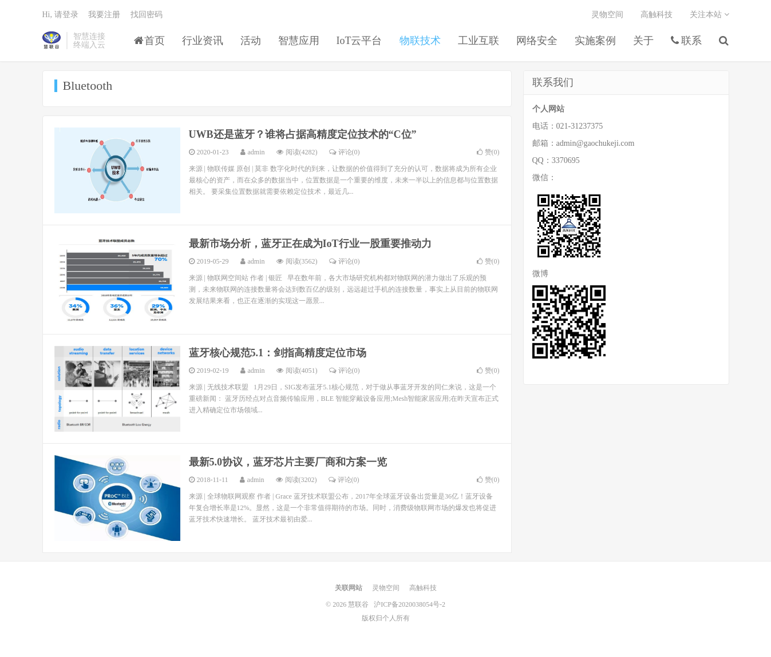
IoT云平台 (359, 40)
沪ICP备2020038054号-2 (409, 604)
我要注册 (104, 14)
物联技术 (420, 40)
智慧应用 (298, 40)
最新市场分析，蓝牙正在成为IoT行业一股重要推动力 (310, 243)
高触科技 (656, 14)
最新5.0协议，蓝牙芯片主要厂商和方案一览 (288, 462)
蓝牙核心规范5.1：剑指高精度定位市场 (278, 353)
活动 (250, 40)
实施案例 (595, 40)
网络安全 (537, 40)
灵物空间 (607, 14)
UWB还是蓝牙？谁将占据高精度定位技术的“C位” (303, 134)
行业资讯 (202, 40)
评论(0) (344, 152)
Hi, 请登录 (60, 14)
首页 (149, 40)
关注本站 (709, 14)
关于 (643, 40)
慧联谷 (51, 40)
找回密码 (147, 14)
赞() (488, 152)
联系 (686, 40)
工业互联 (478, 40)
